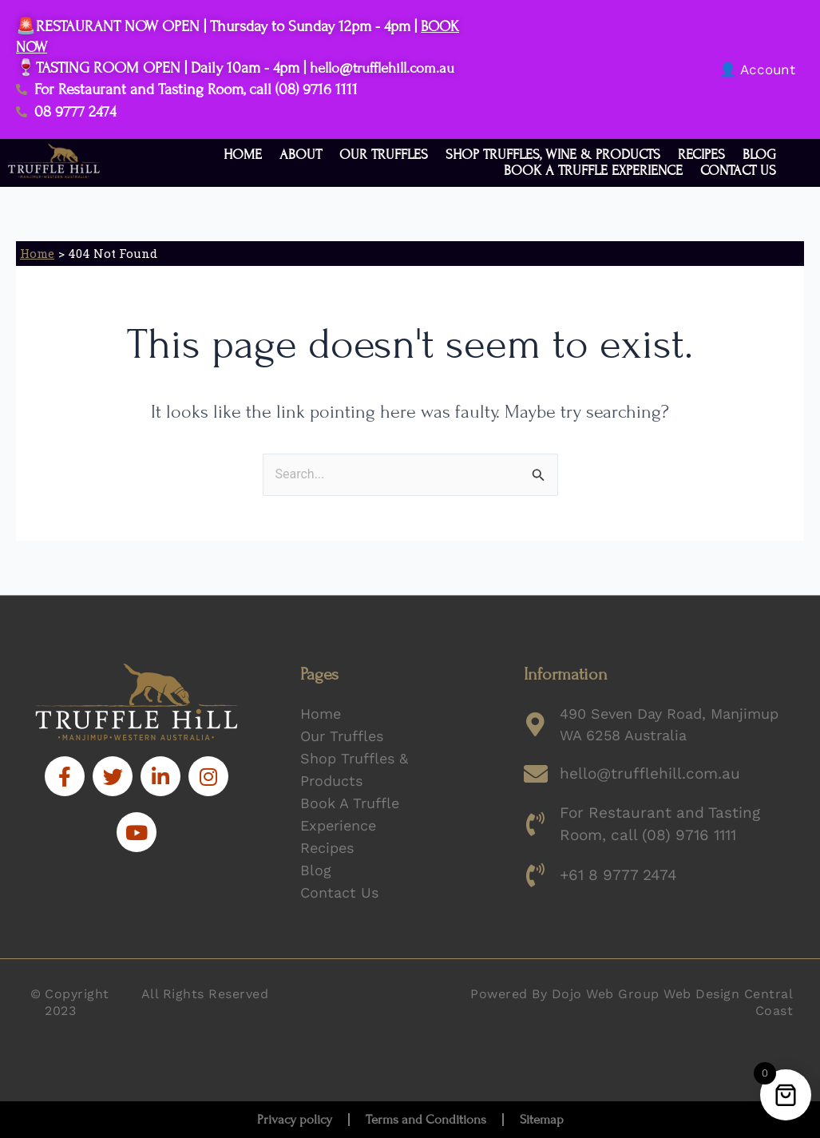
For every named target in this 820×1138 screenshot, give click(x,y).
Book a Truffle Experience (593, 171)
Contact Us (738, 171)
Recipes (701, 155)
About (300, 155)
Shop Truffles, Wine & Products (553, 155)
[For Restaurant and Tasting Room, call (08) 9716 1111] (536, 823)
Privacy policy (294, 1120)
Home (243, 155)
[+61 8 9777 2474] (536, 873)
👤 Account (757, 69)
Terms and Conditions (426, 1120)
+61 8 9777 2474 (615, 872)
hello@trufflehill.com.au (388, 67)
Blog (759, 155)
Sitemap (542, 1120)
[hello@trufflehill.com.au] (536, 774)
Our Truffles (383, 155)
